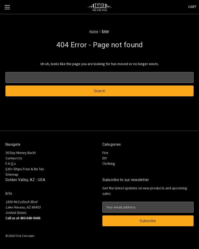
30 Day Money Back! (20, 152)
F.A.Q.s (10, 163)
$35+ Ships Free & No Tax (24, 169)
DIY (104, 158)
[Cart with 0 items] (192, 7)
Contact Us (13, 158)
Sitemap (11, 174)
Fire (105, 152)
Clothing (108, 163)
